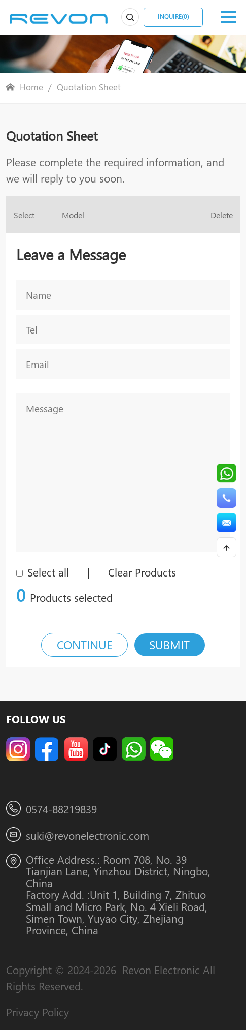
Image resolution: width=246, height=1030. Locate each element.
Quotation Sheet (89, 87)
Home (31, 87)
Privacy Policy (37, 1011)
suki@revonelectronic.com (87, 835)
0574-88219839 (61, 808)
